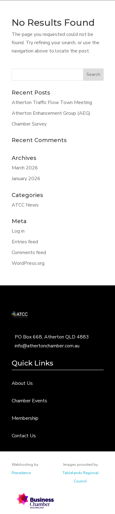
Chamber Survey (29, 124)
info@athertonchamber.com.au (47, 345)
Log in (18, 231)
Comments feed (29, 252)
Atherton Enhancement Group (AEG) (51, 113)
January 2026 (26, 178)
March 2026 (25, 167)
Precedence (21, 472)
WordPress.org (28, 263)
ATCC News (25, 205)
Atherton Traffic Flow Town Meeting (52, 102)
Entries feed (25, 241)
